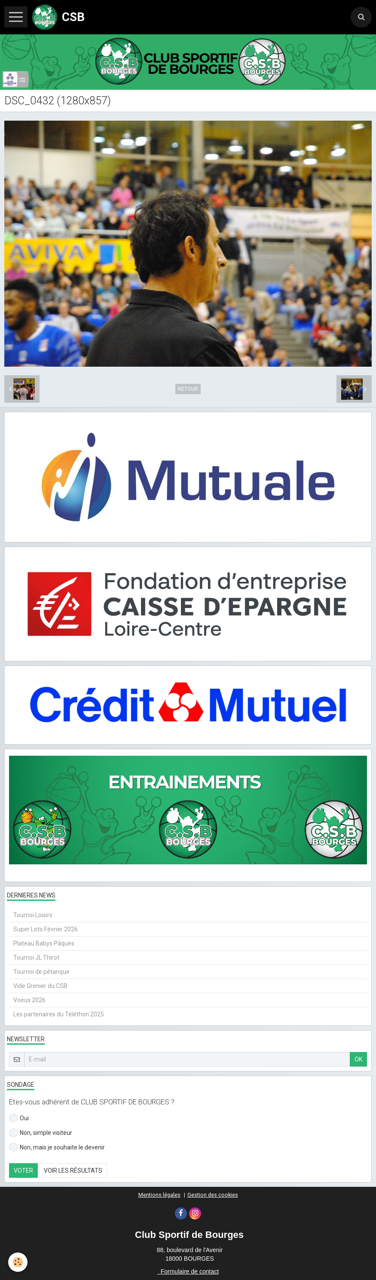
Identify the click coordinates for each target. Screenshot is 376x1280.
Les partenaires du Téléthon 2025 (58, 1014)
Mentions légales (159, 1195)
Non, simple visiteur (40, 1132)
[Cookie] (18, 1262)
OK (358, 1059)
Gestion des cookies (212, 1195)
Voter (23, 1170)
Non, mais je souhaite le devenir (57, 1147)
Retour (188, 389)
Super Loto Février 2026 (45, 929)
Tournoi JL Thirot (36, 957)
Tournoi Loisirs (32, 915)
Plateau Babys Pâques (43, 943)
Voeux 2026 (29, 1000)
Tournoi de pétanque (41, 971)
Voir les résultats (73, 1170)
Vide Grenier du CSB (40, 985)
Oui (19, 1118)
